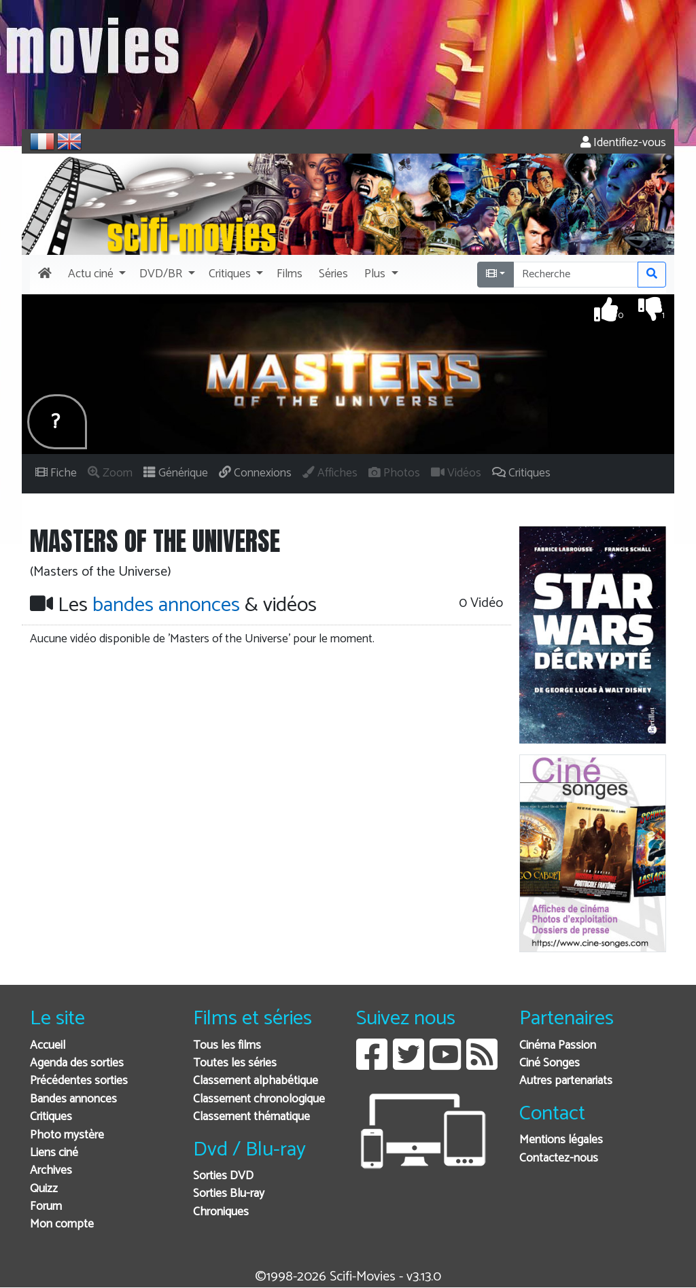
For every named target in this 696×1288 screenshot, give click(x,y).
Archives (51, 1171)
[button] (95, 274)
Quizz (44, 1189)
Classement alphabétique (255, 1081)
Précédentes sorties (79, 1081)
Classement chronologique (259, 1099)
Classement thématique (251, 1117)
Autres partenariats (565, 1081)
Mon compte (62, 1224)
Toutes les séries (235, 1063)
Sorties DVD (223, 1176)
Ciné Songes (549, 1063)
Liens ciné (54, 1153)
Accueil (47, 1046)
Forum (46, 1207)
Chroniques (221, 1212)
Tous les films (227, 1046)
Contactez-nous (558, 1158)
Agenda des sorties (77, 1063)
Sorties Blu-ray (228, 1194)
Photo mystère (67, 1135)
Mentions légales (561, 1140)
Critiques (51, 1117)
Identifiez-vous (623, 143)
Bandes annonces (73, 1099)
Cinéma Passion (557, 1046)
